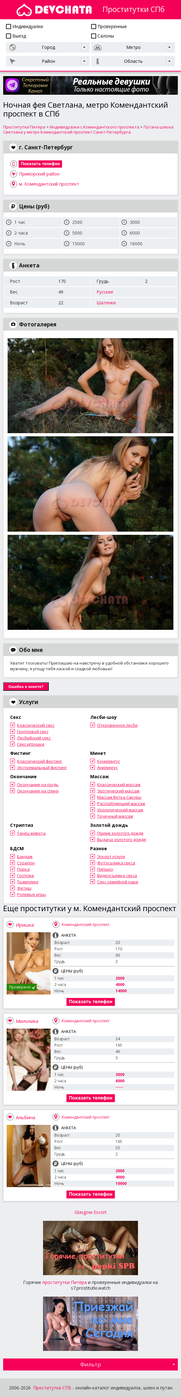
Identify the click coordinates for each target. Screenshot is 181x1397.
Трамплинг (28, 882)
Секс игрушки (30, 744)
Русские (105, 292)
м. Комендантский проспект (49, 184)
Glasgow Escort (91, 1212)
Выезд (16, 36)
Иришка (25, 925)
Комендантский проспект (85, 924)
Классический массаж (118, 784)
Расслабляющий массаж (121, 803)
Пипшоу (105, 869)
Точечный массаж (115, 816)
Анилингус (107, 767)
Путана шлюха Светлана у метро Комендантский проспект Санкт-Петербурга (88, 129)
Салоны (102, 36)
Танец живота (31, 833)
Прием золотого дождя (120, 833)
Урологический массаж (120, 810)
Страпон (25, 863)
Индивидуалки (24, 26)
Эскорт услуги (111, 856)
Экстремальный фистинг (42, 767)
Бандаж (25, 856)
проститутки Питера (64, 1282)
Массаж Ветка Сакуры (119, 797)
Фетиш (24, 888)
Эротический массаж (118, 791)
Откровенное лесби (117, 725)
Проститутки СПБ (52, 1388)
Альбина (25, 1117)
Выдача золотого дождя (121, 839)
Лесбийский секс (34, 738)
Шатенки (106, 303)
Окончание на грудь (38, 784)
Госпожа (25, 875)
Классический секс (35, 725)
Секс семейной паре (117, 882)
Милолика (27, 1021)
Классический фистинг (39, 761)
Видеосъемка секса (117, 875)
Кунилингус (108, 761)
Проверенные (109, 26)
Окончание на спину (38, 791)
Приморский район (39, 174)
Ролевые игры (31, 894)
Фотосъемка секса (116, 863)
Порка (23, 869)
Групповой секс (32, 731)
